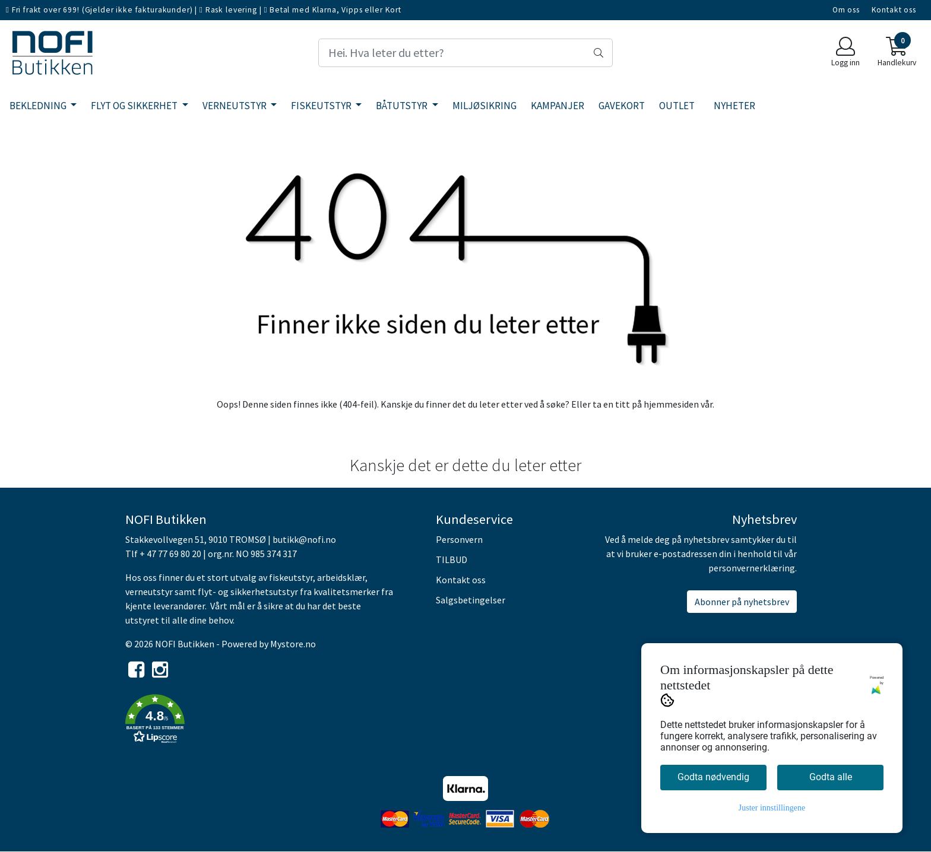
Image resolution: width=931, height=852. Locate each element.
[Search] (465, 53)
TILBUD (451, 559)
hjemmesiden (671, 404)
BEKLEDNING (39, 105)
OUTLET (677, 105)
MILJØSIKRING (484, 105)
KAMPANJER (557, 105)
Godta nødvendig (713, 777)
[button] (271, 720)
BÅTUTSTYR (402, 105)
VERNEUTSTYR (235, 105)
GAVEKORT (621, 105)
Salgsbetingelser (470, 600)
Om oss (846, 10)
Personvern (459, 539)
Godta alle (830, 777)
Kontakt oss (894, 10)
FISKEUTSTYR (322, 105)
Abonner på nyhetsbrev (742, 602)
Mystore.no (293, 644)
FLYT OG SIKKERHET (135, 105)
